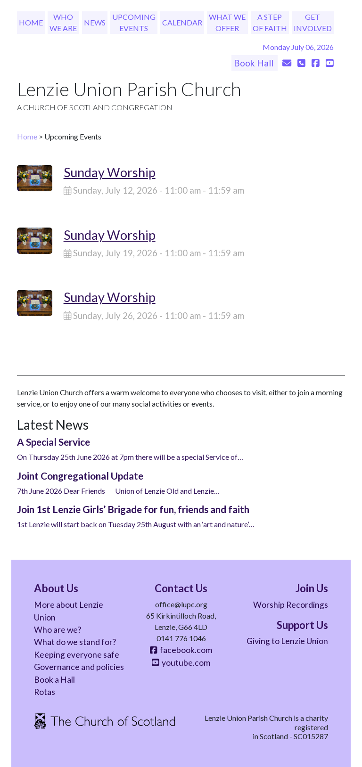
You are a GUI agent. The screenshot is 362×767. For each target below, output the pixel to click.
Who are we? (57, 630)
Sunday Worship (110, 172)
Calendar (182, 22)
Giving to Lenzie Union (287, 641)
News (95, 22)
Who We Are (63, 22)
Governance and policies (79, 667)
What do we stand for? (75, 642)
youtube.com (181, 663)
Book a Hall (54, 680)
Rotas (44, 692)
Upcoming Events (134, 22)
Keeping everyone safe (76, 655)
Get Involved (313, 22)
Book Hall (254, 62)
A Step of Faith (270, 22)
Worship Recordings (290, 605)
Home (31, 22)
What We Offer (227, 22)
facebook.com (181, 650)
